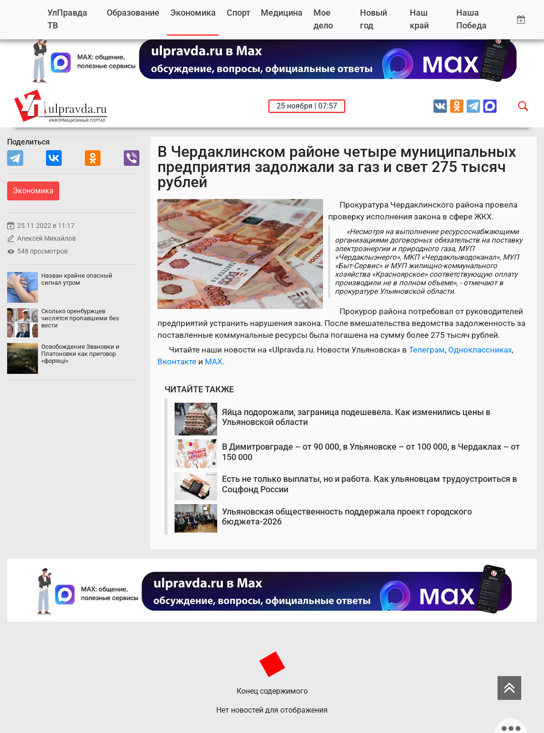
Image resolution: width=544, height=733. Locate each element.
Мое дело (323, 19)
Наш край (419, 19)
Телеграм (427, 349)
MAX (213, 361)
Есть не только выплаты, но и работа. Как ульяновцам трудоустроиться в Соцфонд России (369, 484)
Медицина (282, 13)
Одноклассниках (480, 349)
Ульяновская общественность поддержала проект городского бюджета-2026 (347, 517)
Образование (133, 13)
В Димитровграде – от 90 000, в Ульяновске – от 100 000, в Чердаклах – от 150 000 (371, 452)
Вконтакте (176, 361)
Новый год (373, 19)
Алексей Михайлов (46, 239)
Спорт (238, 13)
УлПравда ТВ (67, 19)
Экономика (193, 13)
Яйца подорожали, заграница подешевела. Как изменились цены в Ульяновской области (356, 417)
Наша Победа (471, 19)
